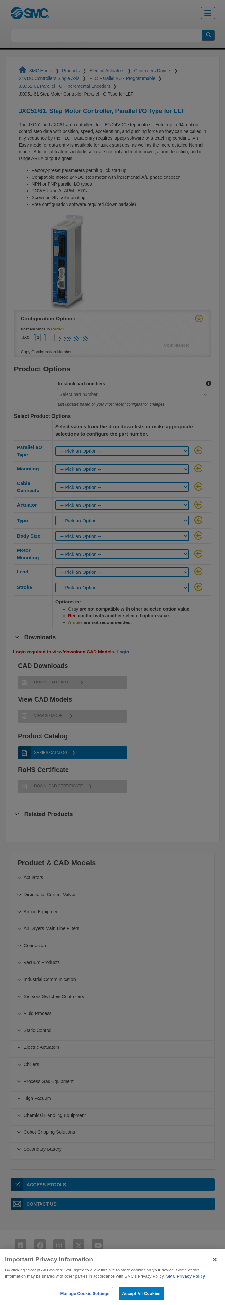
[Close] (215, 1272)
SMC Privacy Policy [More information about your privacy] (185, 1288)
